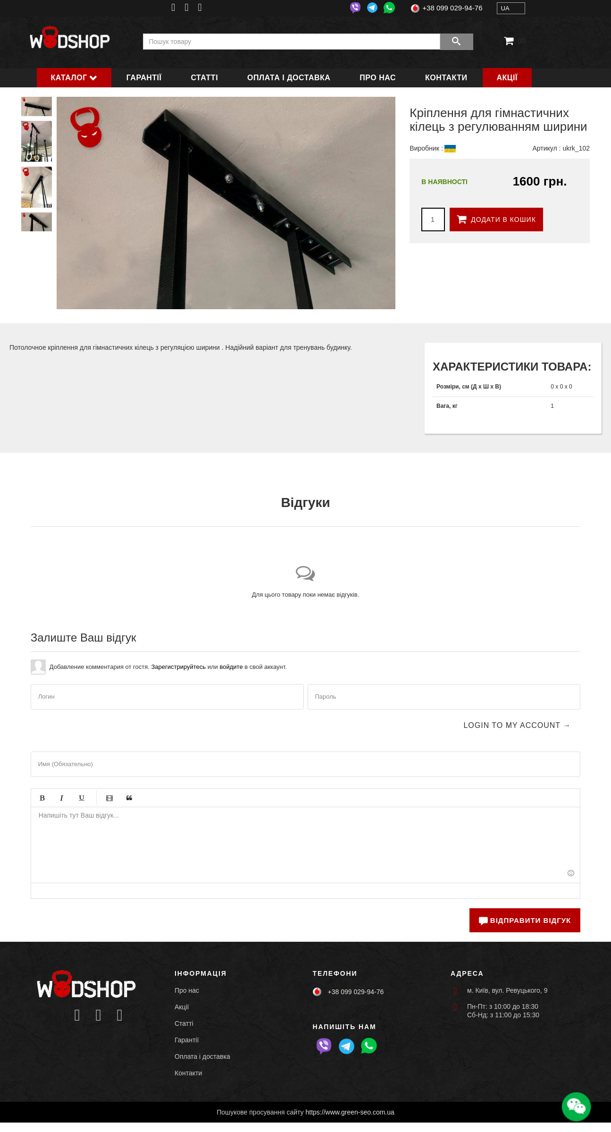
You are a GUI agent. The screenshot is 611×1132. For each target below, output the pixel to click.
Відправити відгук (525, 920)
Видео (109, 798)
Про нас (378, 78)
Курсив (62, 798)
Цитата (129, 798)
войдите (231, 666)
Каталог (69, 78)
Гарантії (144, 78)
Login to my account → (517, 725)
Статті (204, 78)
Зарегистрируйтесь (178, 666)
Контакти (446, 78)
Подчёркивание (81, 798)
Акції (507, 78)
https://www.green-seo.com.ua (350, 1112)
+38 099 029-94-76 (452, 8)
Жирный (42, 798)
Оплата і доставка (288, 78)
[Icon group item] (77, 1015)
